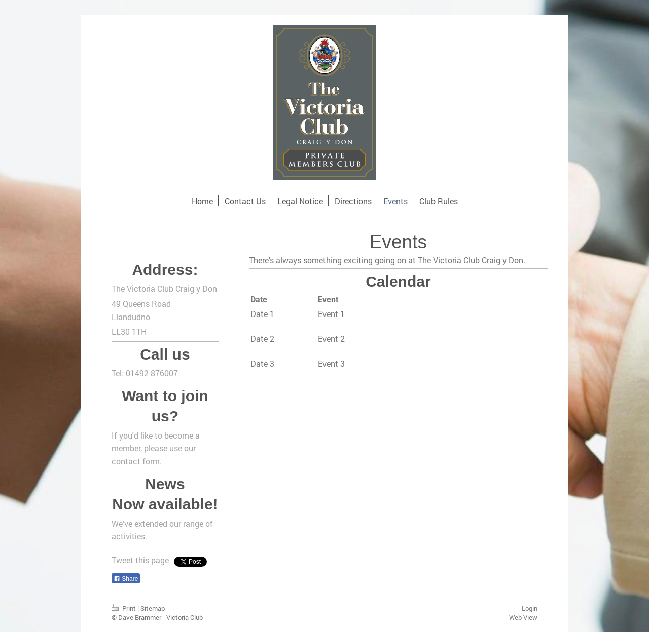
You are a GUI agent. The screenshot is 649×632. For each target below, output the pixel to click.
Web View (523, 617)
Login (529, 608)
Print (124, 608)
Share (126, 578)
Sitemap (152, 608)
